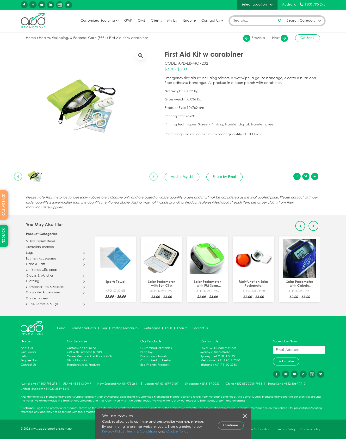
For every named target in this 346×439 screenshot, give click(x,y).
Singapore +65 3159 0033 (202, 383)
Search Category (301, 20)
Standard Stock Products (83, 365)
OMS (141, 20)
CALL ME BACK (3, 205)
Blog (104, 328)
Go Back (307, 38)
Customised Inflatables (156, 348)
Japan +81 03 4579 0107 (162, 383)
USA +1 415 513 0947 (77, 383)
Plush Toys (147, 352)
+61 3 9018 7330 (229, 360)
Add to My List (182, 177)
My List (172, 20)
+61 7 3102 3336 (226, 365)
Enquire (189, 20)
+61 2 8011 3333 (223, 356)
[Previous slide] (18, 177)
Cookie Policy (177, 431)
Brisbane (206, 365)
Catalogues (152, 328)
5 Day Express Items (40, 241)
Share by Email (224, 177)
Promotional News (83, 328)
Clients (156, 20)
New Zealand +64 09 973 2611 (118, 383)
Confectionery (37, 298)
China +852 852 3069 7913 (244, 383)
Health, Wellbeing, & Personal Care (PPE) (72, 38)
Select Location (254, 4)
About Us (27, 348)
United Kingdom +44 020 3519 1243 (45, 389)
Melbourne (208, 360)
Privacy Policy (113, 431)
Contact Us (210, 20)
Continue (230, 425)
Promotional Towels (153, 356)
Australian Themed (40, 247)
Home (31, 38)
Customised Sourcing (97, 20)
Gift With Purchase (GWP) (84, 352)
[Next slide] (153, 177)
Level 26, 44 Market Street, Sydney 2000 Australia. (218, 350)
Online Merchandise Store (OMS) (89, 356)
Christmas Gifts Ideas (41, 270)
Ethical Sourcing (77, 360)
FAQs (168, 328)
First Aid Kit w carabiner (128, 38)
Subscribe (286, 361)
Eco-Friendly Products (155, 365)
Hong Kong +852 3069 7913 (287, 383)
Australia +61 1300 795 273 (39, 383)
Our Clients (28, 352)
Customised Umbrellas (155, 360)
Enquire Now (29, 360)
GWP (128, 20)
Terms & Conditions (142, 431)
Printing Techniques (125, 328)
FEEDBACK (3, 235)
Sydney (205, 356)
